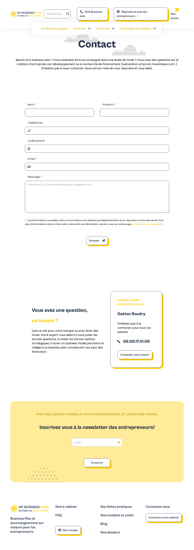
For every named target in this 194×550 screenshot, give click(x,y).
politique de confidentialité (147, 224)
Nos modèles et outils (117, 515)
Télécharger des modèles (138, 28)
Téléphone (35, 123)
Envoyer (97, 240)
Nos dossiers (110, 532)
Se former (82, 28)
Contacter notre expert (134, 354)
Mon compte (68, 530)
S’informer (105, 28)
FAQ (58, 515)
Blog (103, 524)
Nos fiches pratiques (116, 507)
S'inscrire (97, 462)
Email (32, 159)
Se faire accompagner (54, 28)
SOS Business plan (91, 14)
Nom (32, 105)
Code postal (36, 141)
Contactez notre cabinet (164, 517)
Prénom (109, 105)
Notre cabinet (66, 507)
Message (35, 177)
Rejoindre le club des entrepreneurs (132, 14)
